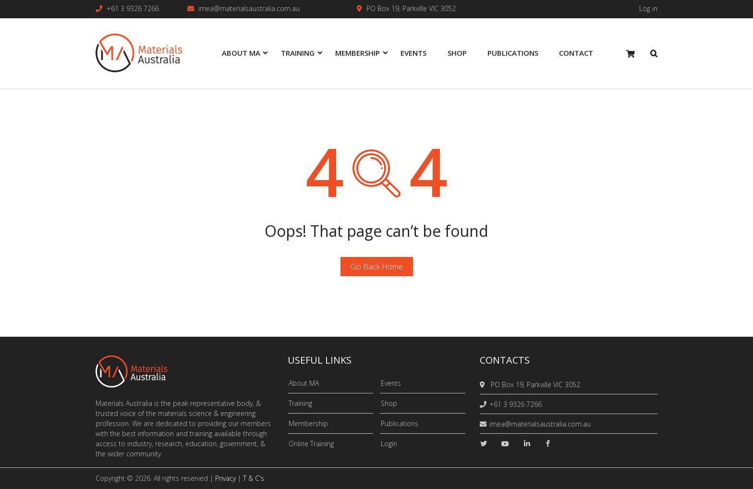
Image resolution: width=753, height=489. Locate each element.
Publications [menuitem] (512, 53)
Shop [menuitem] (457, 53)
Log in (648, 8)
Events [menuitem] (413, 53)
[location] (484, 384)
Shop (389, 403)
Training (300, 403)
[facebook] (548, 443)
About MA (304, 383)
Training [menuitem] (298, 53)
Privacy (225, 478)
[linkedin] (526, 443)
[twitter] (483, 443)
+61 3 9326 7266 (133, 8)
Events (391, 383)
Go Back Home (377, 266)
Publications (399, 423)
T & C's (253, 478)
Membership (308, 423)
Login (389, 443)
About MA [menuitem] (241, 53)
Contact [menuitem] (576, 53)
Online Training (311, 443)
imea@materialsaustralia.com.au (249, 8)
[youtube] (505, 443)
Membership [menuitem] (357, 53)
